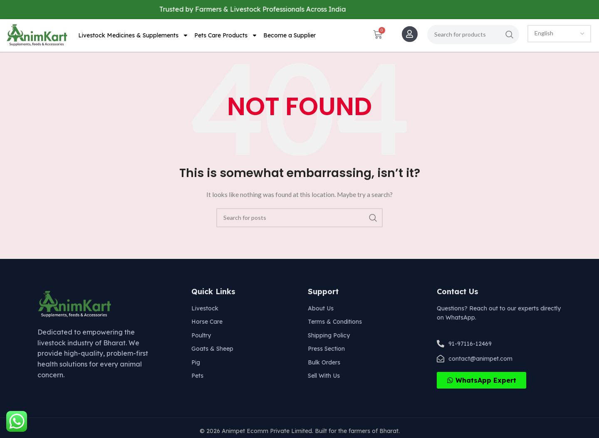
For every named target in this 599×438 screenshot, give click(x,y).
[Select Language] (559, 33)
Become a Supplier (289, 35)
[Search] (473, 34)
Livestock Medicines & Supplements (133, 35)
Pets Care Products (225, 35)
